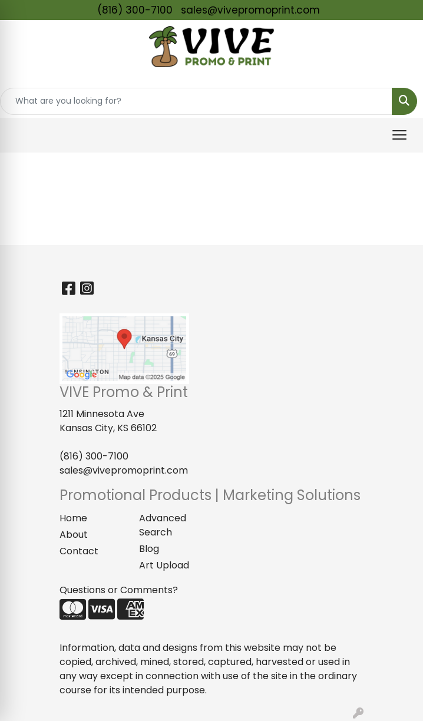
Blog (149, 548)
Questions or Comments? (119, 590)
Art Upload (164, 565)
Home (73, 518)
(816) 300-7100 (135, 10)
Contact (79, 551)
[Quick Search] (196, 101)
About (74, 534)
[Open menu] (399, 135)
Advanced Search (162, 525)
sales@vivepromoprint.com (250, 10)
